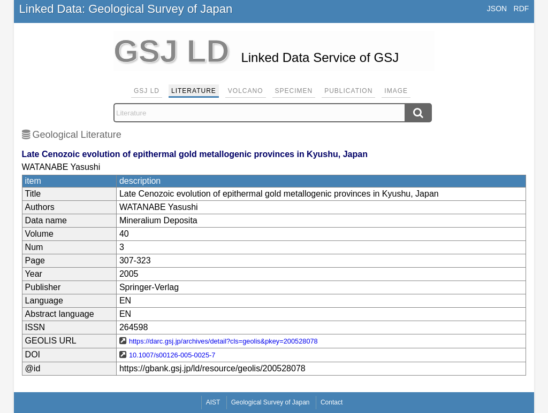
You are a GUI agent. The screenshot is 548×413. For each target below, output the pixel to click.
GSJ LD (146, 91)
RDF (521, 8)
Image (396, 91)
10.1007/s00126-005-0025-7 (172, 355)
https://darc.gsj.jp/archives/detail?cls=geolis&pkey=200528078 (223, 341)
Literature (193, 91)
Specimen (294, 91)
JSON (497, 8)
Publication (348, 91)
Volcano (245, 91)
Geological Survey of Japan (270, 402)
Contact (331, 402)
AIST (213, 402)
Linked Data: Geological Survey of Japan (126, 8)
